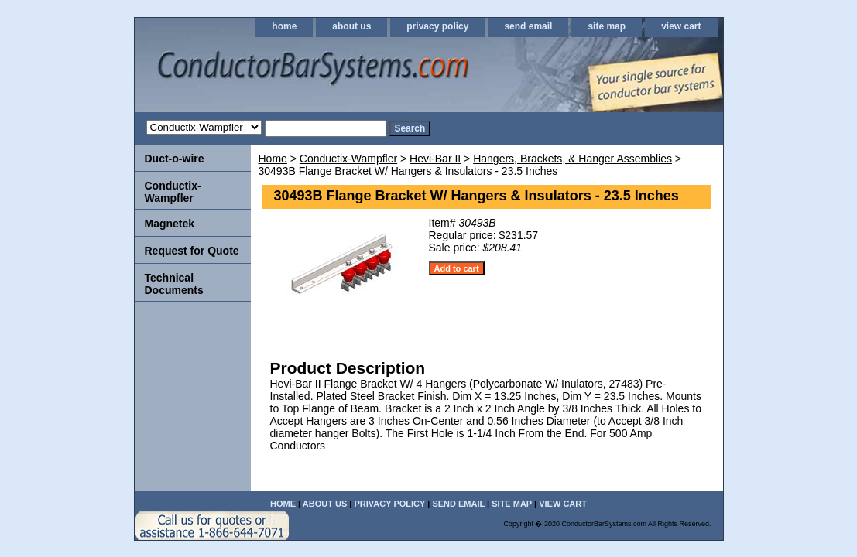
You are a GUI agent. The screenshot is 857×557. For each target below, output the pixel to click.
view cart (681, 26)
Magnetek (170, 223)
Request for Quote (192, 250)
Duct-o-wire (174, 158)
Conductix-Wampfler (348, 158)
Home (273, 158)
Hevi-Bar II (435, 158)
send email (528, 26)
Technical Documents (174, 284)
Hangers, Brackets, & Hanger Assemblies (572, 158)
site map (607, 26)
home (284, 26)
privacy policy (437, 26)
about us (351, 26)
